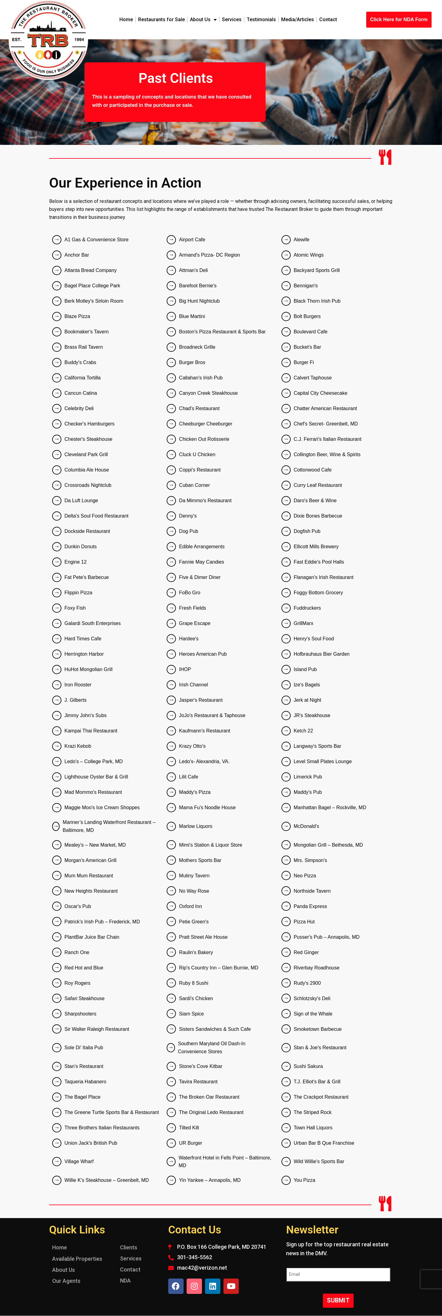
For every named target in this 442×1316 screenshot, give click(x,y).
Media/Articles (297, 19)
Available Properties (77, 1259)
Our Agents (66, 1281)
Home (126, 19)
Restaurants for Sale (161, 19)
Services (232, 19)
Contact (328, 19)
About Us (203, 19)
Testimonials (261, 19)
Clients (128, 1247)
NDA (125, 1280)
